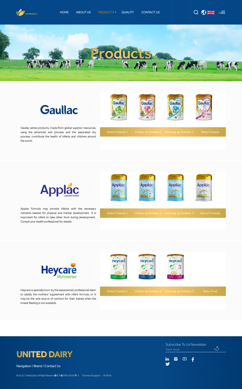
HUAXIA (107, 375)
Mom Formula (210, 132)
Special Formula (210, 213)
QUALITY (128, 12)
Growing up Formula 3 (179, 132)
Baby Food (210, 291)
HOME (64, 12)
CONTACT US (150, 12)
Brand (38, 366)
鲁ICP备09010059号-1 (66, 375)
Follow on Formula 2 (148, 132)
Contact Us (52, 366)
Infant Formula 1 (117, 132)
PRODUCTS (106, 12)
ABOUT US (83, 12)
